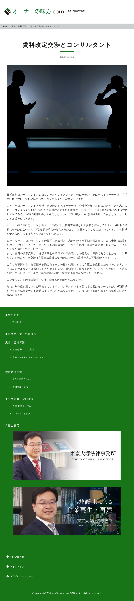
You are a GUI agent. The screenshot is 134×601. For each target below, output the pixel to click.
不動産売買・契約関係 (19, 398)
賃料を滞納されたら (22, 379)
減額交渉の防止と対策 (23, 349)
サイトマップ (17, 566)
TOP (5, 26)
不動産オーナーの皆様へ (20, 333)
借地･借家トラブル (21, 406)
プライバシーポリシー (22, 576)
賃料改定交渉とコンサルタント (27, 357)
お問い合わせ (17, 556)
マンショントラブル (22, 413)
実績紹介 (16, 322)
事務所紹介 (12, 314)
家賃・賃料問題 (19, 26)
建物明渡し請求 (20, 387)
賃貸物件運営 (13, 372)
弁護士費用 (12, 425)
